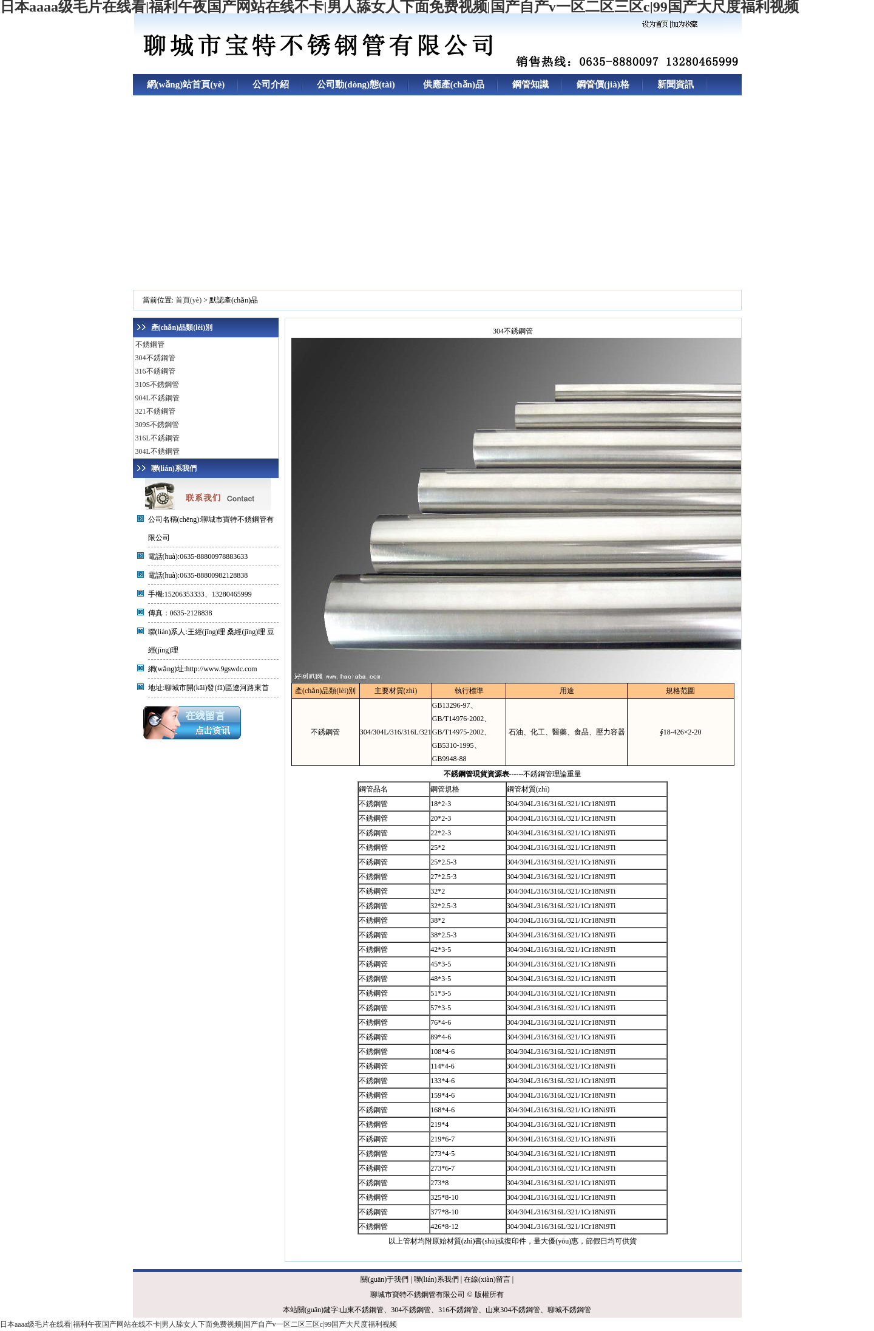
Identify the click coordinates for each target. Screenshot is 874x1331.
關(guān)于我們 (384, 1279)
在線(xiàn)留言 (487, 1279)
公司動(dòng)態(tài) (356, 84)
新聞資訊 (675, 84)
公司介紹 (270, 84)
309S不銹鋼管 (157, 424)
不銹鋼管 (149, 344)
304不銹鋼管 (155, 358)
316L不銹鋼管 (157, 438)
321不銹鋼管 (155, 411)
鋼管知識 (530, 84)
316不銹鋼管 (155, 371)
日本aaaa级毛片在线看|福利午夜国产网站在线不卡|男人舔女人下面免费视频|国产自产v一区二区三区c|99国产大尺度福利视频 (198, 1324)
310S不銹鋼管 (157, 384)
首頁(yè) (188, 300)
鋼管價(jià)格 (603, 84)
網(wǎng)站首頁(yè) (186, 84)
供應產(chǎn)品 (453, 84)
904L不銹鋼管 (157, 398)
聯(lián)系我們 (436, 1279)
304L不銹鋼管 (157, 451)
